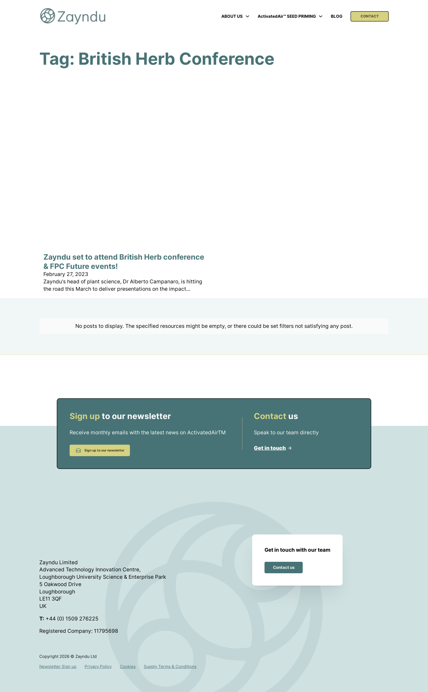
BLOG (336, 16)
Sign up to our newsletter (99, 445)
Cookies (128, 661)
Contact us (284, 562)
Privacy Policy (98, 661)
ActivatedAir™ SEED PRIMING (287, 16)
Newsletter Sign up (57, 661)
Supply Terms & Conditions (170, 661)
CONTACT (370, 16)
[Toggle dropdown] (247, 16)
